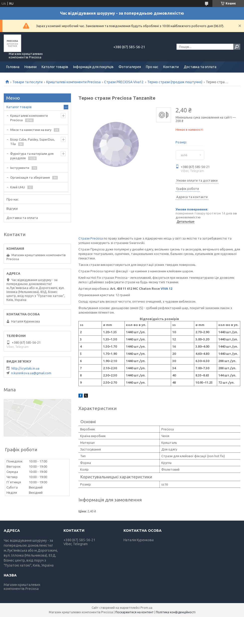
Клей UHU (17, 187)
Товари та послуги (27, 82)
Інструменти (19, 167)
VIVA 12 (166, 288)
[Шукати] (236, 47)
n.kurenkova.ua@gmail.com (31, 373)
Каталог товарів (19, 107)
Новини (30, 67)
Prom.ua (146, 607)
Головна (12, 67)
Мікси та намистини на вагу (30, 129)
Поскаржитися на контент (134, 612)
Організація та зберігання (30, 177)
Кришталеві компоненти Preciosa (73, 82)
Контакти (171, 67)
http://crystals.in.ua (25, 368)
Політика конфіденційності (175, 612)
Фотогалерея (130, 67)
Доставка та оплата (200, 67)
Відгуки (12, 208)
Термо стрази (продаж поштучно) (174, 82)
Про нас (152, 67)
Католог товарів (55, 67)
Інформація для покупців (93, 67)
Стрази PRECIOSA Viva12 (124, 82)
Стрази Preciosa (90, 238)
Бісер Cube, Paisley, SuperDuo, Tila (32, 142)
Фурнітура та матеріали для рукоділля (32, 156)
